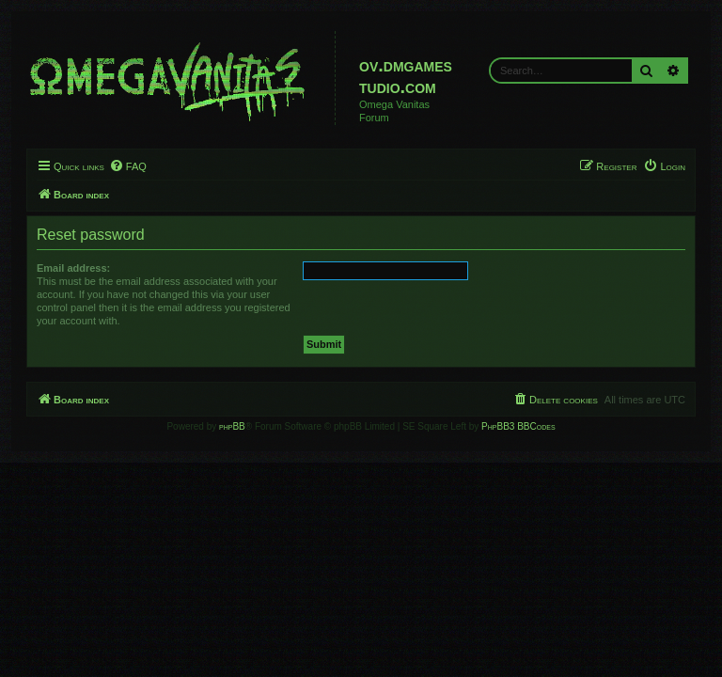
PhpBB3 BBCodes (518, 426)
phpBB (232, 426)
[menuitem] (128, 166)
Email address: (73, 268)
